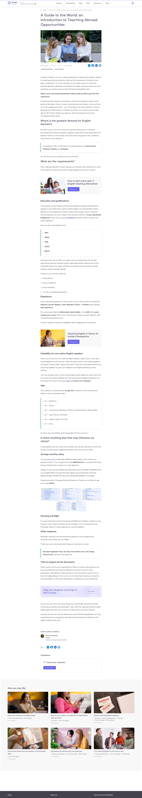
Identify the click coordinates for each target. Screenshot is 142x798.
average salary (49, 459)
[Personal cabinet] (132, 3)
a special (67, 218)
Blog (80, 3)
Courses (59, 3)
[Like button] (42, 647)
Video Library (70, 3)
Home (10, 795)
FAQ (87, 3)
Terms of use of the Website (103, 795)
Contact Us (97, 3)
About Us (54, 795)
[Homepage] (41, 10)
